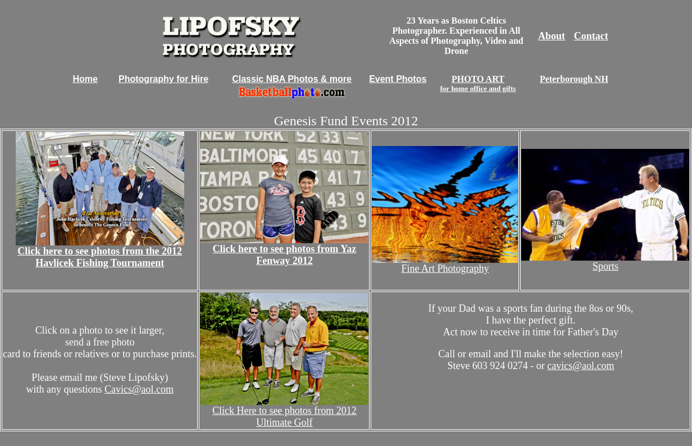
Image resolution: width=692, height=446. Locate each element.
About (551, 36)
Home (84, 79)
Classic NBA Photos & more (292, 79)
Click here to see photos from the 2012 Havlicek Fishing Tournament (99, 256)
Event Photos (397, 79)
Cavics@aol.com (139, 389)
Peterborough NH (574, 79)
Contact (591, 36)
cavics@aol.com (580, 365)
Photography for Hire (163, 79)
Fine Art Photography (445, 268)
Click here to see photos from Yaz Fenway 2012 (285, 254)
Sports (605, 266)
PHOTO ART (478, 83)
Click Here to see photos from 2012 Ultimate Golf (284, 416)
